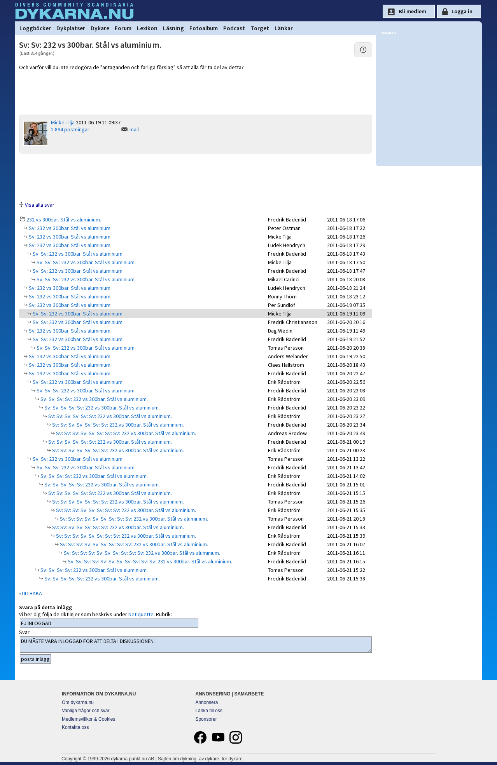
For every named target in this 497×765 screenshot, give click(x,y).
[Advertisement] (195, 176)
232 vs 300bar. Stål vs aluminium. (63, 219)
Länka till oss (208, 710)
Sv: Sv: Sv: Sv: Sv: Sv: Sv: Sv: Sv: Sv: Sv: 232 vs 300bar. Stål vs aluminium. (149, 561)
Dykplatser (70, 28)
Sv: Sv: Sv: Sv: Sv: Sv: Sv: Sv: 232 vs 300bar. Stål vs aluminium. (125, 433)
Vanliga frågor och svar (86, 710)
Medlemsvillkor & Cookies (88, 719)
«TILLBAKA (30, 593)
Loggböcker (35, 28)
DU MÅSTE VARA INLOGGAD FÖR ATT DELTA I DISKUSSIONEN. (196, 644)
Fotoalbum (203, 28)
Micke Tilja (63, 122)
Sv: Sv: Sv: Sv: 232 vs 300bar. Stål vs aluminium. (93, 399)
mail (134, 129)
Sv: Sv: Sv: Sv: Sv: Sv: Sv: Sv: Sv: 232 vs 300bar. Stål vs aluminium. (133, 518)
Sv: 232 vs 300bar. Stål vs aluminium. (70, 228)
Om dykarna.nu (78, 702)
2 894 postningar (70, 129)
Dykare (100, 28)
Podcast (234, 28)
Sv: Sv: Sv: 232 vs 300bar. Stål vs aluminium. (85, 262)
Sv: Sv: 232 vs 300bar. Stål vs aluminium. (78, 253)
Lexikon (147, 28)
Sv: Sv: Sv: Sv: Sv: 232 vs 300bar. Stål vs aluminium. (101, 407)
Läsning (173, 28)
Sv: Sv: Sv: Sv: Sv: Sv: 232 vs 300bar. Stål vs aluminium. (109, 416)
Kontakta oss (75, 727)
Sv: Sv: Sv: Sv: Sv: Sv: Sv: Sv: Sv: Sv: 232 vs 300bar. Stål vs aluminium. (141, 552)
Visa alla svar (39, 204)
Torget (259, 28)
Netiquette (141, 614)
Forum (123, 28)
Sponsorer (206, 719)
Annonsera (206, 702)
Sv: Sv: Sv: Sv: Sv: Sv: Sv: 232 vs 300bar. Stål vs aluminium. (117, 424)
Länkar (284, 28)
